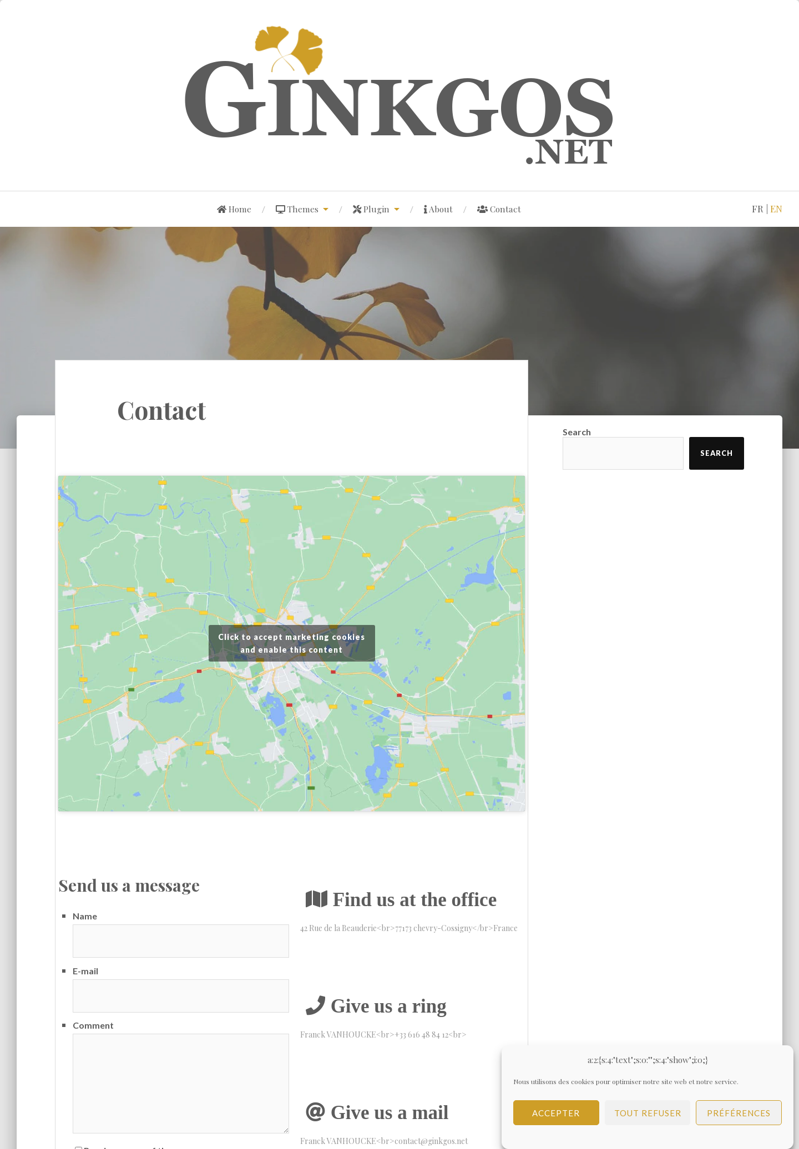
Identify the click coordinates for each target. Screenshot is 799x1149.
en (776, 208)
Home (234, 209)
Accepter (556, 1118)
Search (577, 431)
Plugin (371, 209)
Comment (93, 1025)
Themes (297, 209)
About (438, 209)
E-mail (85, 970)
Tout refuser (647, 1118)
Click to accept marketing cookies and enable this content (291, 643)
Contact (499, 209)
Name (85, 916)
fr (757, 208)
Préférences (739, 1118)
